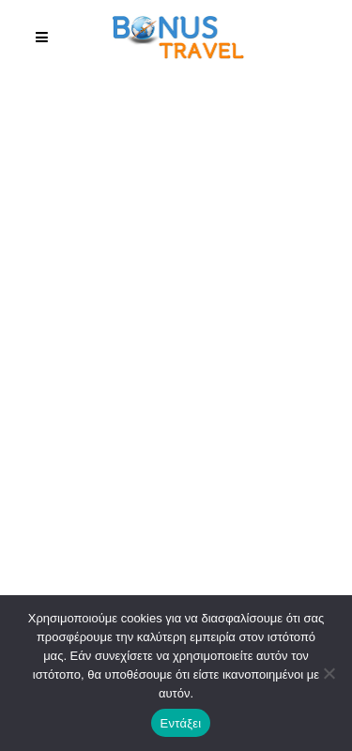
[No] (328, 673)
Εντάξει (181, 723)
